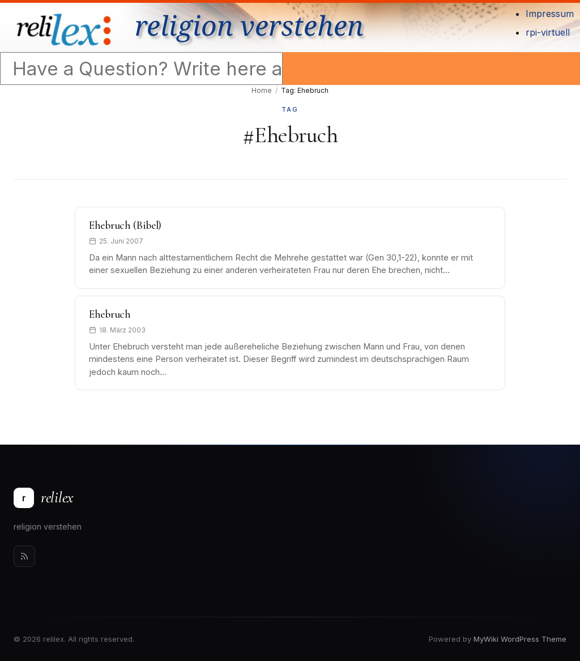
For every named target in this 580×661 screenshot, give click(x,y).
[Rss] (24, 556)
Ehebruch (110, 314)
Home (261, 90)
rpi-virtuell (548, 32)
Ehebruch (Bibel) (125, 225)
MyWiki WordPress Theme (520, 638)
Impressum (550, 13)
